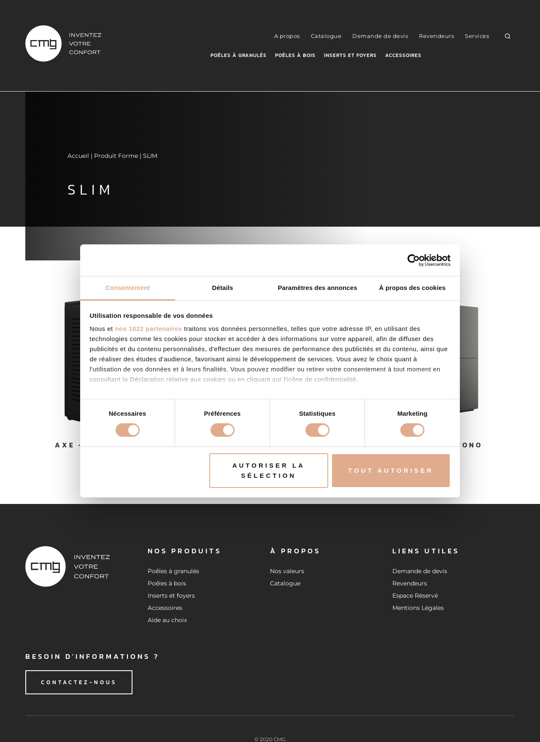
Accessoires (403, 55)
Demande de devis (380, 35)
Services (477, 35)
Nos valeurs (287, 571)
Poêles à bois (295, 55)
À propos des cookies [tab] (412, 287)
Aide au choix (167, 620)
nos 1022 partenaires (148, 328)
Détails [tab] (222, 287)
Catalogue (326, 35)
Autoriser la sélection (268, 470)
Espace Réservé (415, 595)
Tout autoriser (390, 470)
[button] (508, 36)
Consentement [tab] (127, 287)
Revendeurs (436, 35)
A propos (287, 35)
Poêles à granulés (239, 55)
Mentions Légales (418, 608)
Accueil (78, 156)
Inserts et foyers (350, 55)
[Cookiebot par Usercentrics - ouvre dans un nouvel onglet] (414, 260)
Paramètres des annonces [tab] (317, 287)
